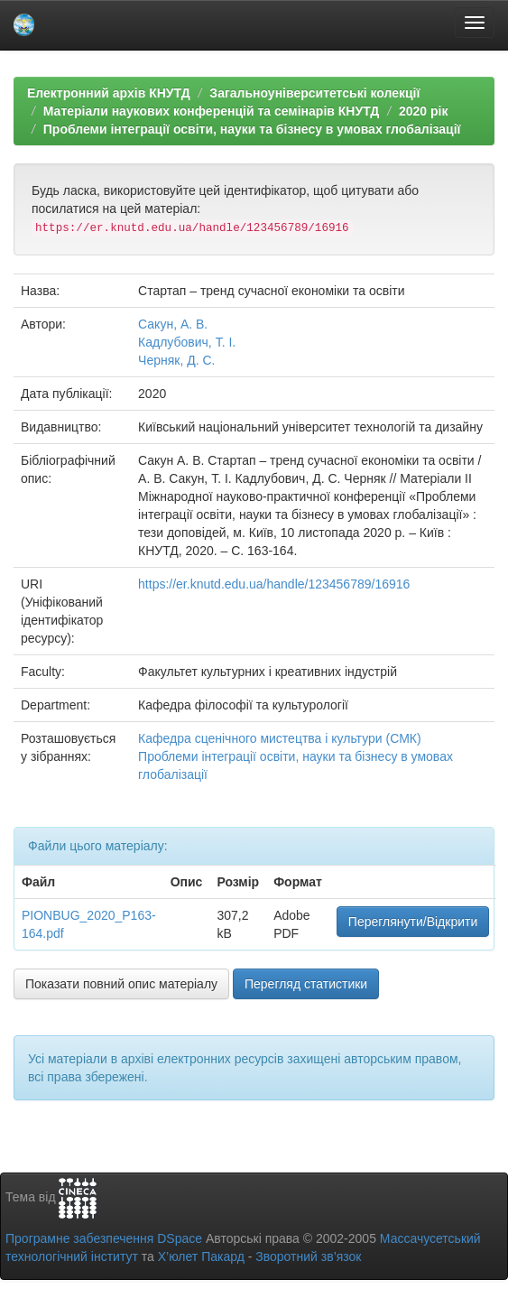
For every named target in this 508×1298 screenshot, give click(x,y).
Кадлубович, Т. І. (187, 342)
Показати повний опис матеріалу (121, 984)
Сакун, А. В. (173, 324)
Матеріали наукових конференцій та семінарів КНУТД (211, 111)
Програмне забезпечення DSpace (103, 1238)
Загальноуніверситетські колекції (314, 93)
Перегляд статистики (306, 984)
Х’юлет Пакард (201, 1256)
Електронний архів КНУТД (108, 93)
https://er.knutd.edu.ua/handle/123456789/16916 (274, 584)
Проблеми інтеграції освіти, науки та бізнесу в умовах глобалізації (252, 129)
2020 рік (423, 111)
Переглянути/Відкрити (412, 921)
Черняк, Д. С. (176, 360)
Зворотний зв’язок (308, 1256)
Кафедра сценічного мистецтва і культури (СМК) (279, 738)
